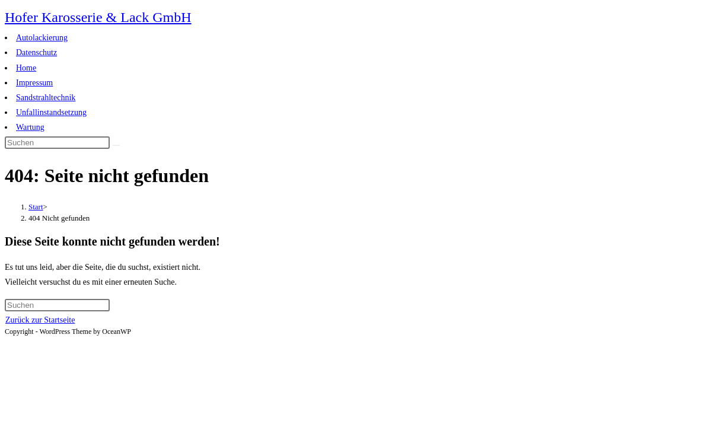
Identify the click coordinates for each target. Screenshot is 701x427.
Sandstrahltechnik (45, 97)
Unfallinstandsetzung (51, 112)
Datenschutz (36, 52)
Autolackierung (42, 37)
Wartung (30, 127)
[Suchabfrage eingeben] (57, 142)
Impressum (34, 82)
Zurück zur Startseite (40, 320)
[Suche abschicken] (116, 145)
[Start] (35, 206)
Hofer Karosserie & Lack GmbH (98, 17)
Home (26, 67)
